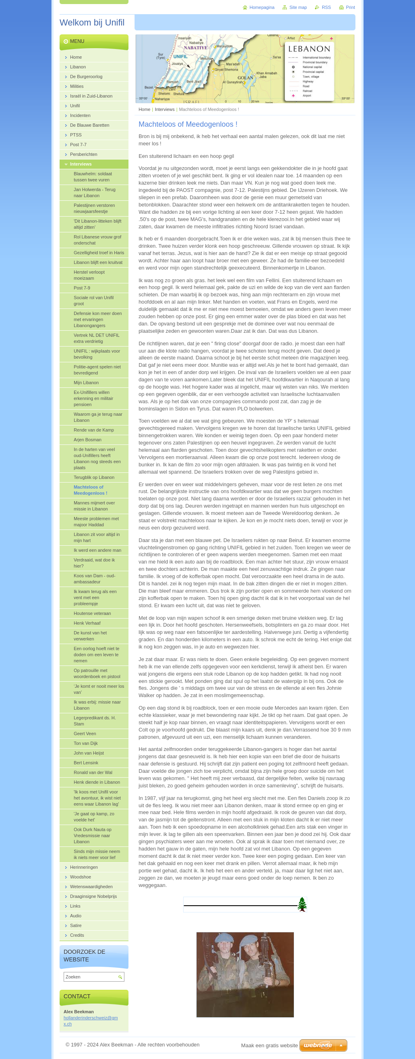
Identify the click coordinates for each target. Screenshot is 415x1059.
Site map (298, 7)
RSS (326, 7)
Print (350, 7)
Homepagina (262, 7)
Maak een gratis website (269, 1045)
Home (144, 109)
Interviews (165, 109)
